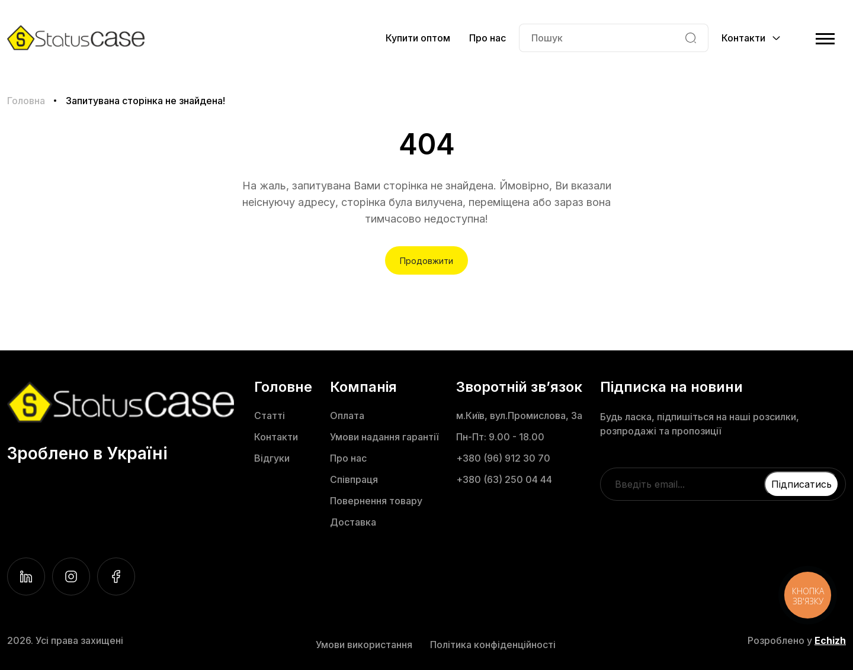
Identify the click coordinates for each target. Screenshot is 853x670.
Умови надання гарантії (384, 437)
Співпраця (354, 479)
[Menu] (825, 38)
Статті (269, 415)
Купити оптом (418, 38)
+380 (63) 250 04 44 (504, 479)
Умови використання (364, 644)
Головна (26, 101)
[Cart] (800, 38)
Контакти (276, 437)
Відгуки (272, 458)
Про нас (487, 38)
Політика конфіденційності (493, 644)
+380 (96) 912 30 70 (503, 458)
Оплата (347, 415)
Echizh (830, 640)
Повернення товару (376, 501)
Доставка (353, 522)
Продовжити (426, 261)
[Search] (691, 38)
